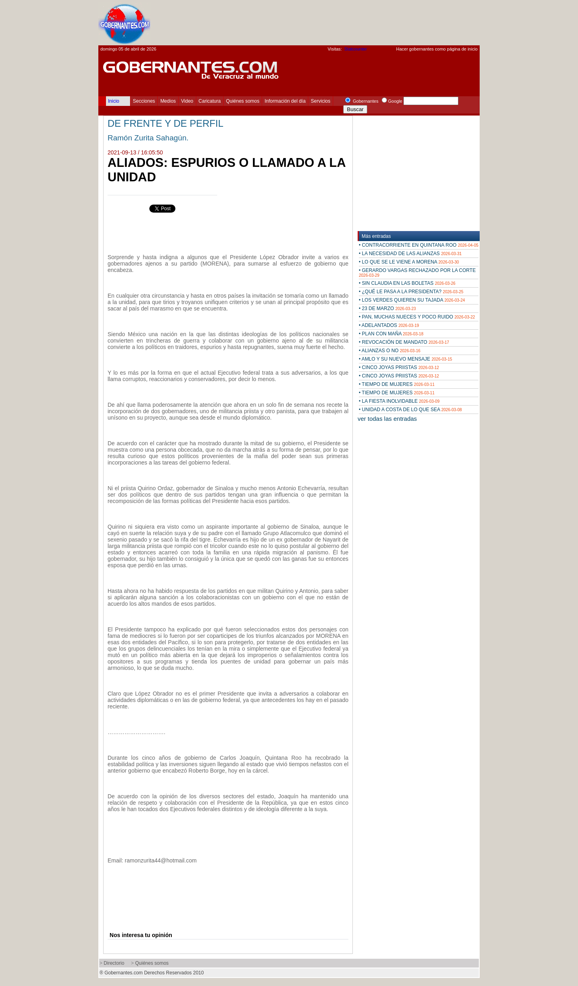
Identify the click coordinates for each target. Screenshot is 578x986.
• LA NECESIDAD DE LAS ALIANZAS (410, 253)
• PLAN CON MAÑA (391, 334)
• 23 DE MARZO (387, 308)
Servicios (320, 101)
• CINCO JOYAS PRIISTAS (399, 367)
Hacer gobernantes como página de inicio (437, 49)
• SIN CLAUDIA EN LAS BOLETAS (407, 283)
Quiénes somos (242, 101)
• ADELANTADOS (389, 325)
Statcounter (355, 49)
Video (187, 101)
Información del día (285, 101)
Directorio (114, 963)
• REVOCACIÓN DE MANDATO (404, 342)
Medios (168, 101)
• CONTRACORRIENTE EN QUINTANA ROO (418, 245)
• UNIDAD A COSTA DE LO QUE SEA (410, 409)
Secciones (144, 101)
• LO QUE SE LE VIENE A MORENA (409, 262)
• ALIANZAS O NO (389, 350)
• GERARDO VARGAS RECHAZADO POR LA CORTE (417, 273)
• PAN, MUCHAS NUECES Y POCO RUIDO (417, 317)
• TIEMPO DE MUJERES (397, 384)
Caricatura (210, 101)
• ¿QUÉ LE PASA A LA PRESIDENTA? (411, 291)
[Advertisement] (333, 22)
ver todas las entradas (387, 418)
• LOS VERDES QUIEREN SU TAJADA (412, 300)
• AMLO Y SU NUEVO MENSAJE (405, 359)
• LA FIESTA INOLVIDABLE (399, 401)
